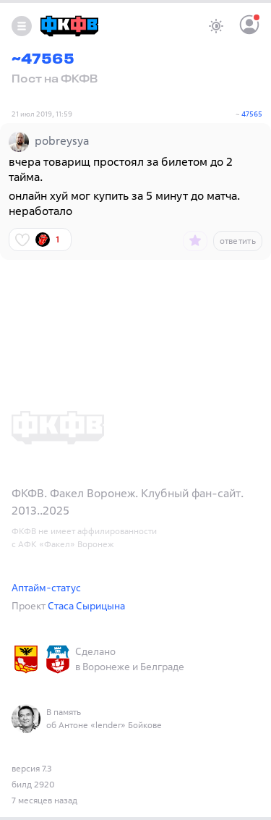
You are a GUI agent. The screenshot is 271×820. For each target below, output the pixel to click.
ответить (238, 240)
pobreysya (62, 140)
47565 (251, 114)
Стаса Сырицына (86, 605)
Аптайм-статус (46, 587)
